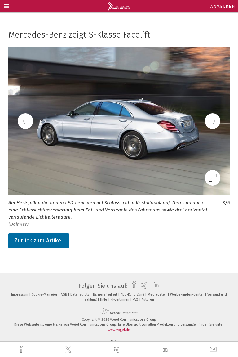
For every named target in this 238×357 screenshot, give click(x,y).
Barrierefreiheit (105, 294)
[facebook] (22, 349)
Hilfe (104, 299)
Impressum (20, 294)
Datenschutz (80, 294)
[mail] (214, 349)
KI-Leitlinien (120, 299)
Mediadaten (158, 294)
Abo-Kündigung (133, 294)
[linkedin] (165, 350)
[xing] (117, 349)
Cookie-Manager (45, 294)
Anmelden (222, 6)
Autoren (148, 299)
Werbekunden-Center (187, 294)
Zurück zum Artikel (39, 240)
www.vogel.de (119, 330)
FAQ (136, 299)
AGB (64, 294)
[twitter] (69, 349)
